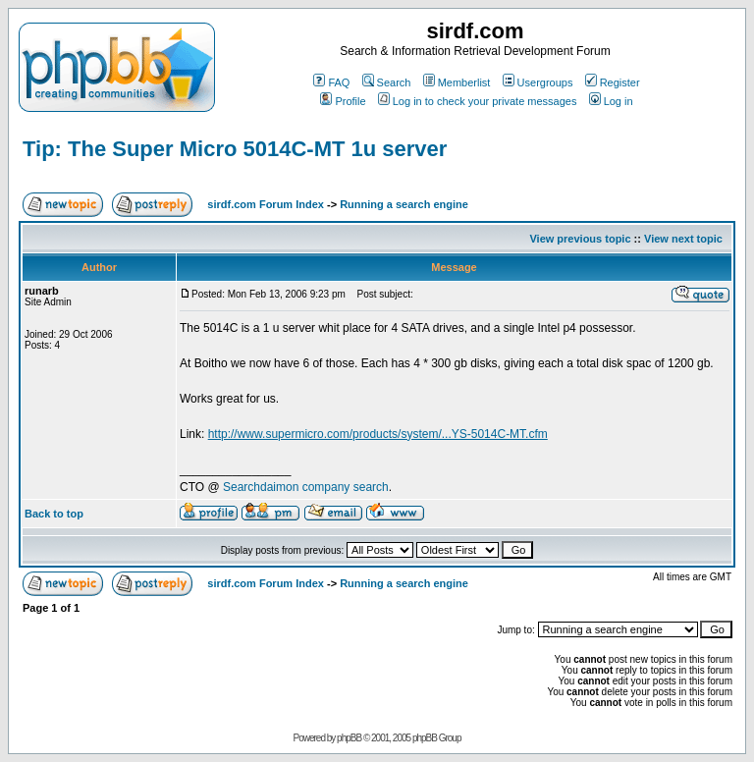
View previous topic (579, 239)
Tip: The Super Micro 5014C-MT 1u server (235, 148)
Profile (342, 101)
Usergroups (538, 82)
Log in (611, 101)
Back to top (54, 513)
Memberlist (457, 82)
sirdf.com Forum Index (265, 204)
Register (612, 82)
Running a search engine (404, 204)
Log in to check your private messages (477, 101)
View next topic (683, 239)
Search (386, 82)
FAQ (331, 82)
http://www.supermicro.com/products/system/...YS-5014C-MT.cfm (378, 434)
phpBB (349, 738)
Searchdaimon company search (306, 487)
